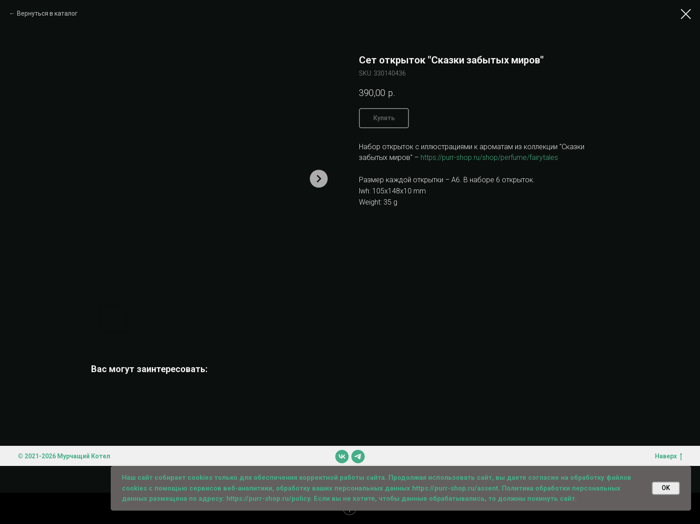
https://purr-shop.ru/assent (455, 488)
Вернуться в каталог (47, 13)
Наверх (668, 457)
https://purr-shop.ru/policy (268, 499)
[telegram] (358, 456)
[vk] (342, 456)
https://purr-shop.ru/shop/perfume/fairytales (489, 157)
